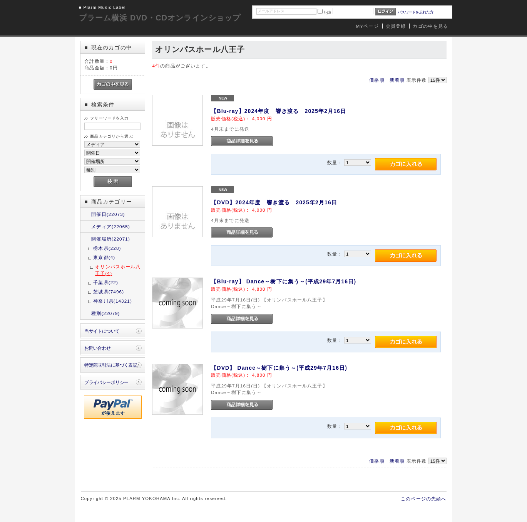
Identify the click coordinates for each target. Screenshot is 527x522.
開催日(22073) (108, 214)
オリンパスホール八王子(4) (118, 270)
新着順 (397, 80)
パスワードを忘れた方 (415, 12)
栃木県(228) (107, 248)
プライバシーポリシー (106, 382)
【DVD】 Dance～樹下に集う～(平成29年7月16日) (279, 368)
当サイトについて (101, 330)
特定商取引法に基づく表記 (110, 364)
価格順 (376, 80)
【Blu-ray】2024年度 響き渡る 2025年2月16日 (278, 111)
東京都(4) (104, 257)
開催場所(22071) (110, 238)
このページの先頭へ (423, 498)
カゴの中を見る (430, 26)
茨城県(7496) (108, 291)
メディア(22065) (110, 226)
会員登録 (396, 26)
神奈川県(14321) (112, 300)
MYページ (367, 26)
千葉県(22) (105, 282)
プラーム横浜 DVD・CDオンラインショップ (160, 17)
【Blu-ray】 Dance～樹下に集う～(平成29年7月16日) (283, 281)
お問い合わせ (97, 347)
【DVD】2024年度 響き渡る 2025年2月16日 (274, 202)
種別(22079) (105, 313)
